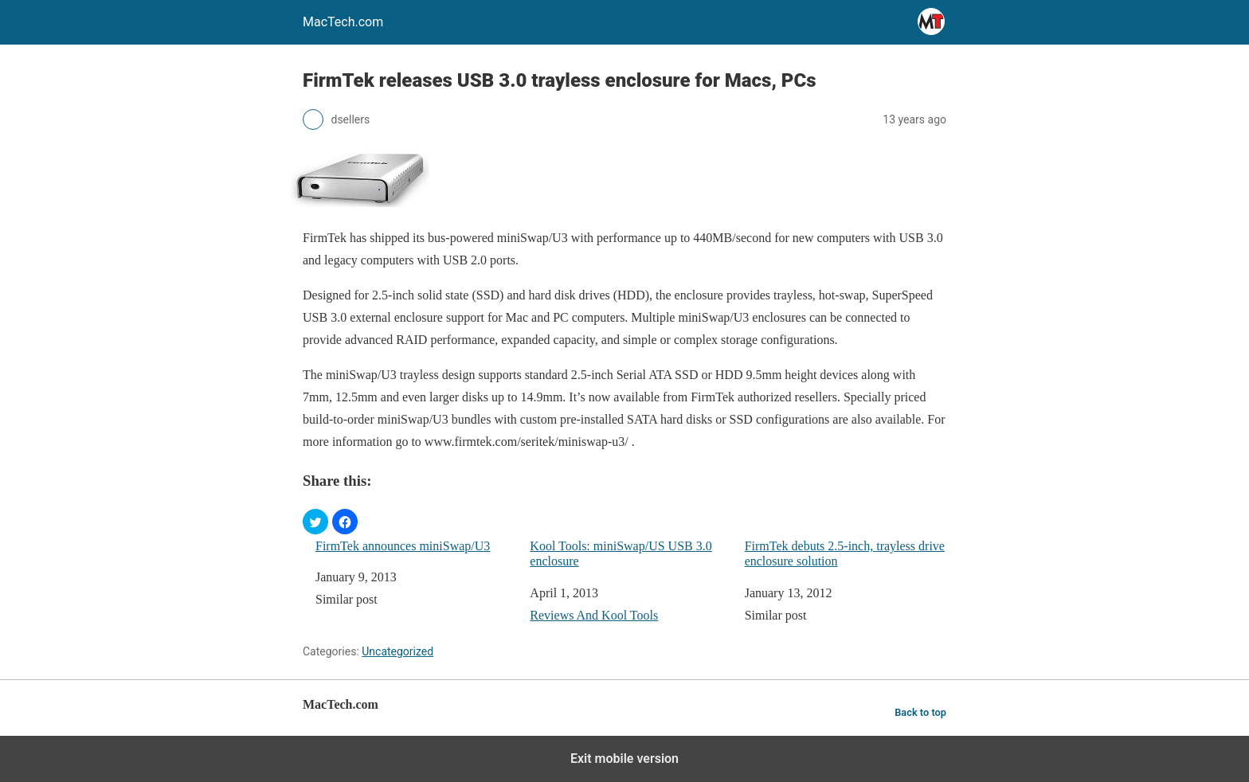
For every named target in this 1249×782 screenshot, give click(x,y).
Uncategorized (397, 651)
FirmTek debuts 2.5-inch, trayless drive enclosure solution (845, 553)
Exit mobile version (624, 758)
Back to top (920, 712)
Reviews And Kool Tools (594, 615)
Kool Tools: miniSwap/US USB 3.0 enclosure (620, 553)
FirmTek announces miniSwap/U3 (402, 546)
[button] (315, 521)
